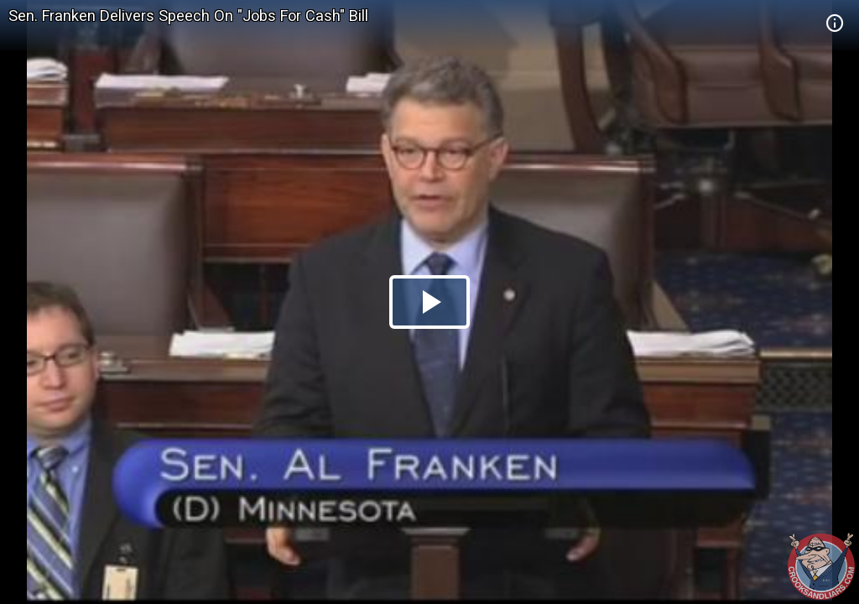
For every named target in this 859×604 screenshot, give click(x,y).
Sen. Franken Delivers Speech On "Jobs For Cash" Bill (188, 15)
